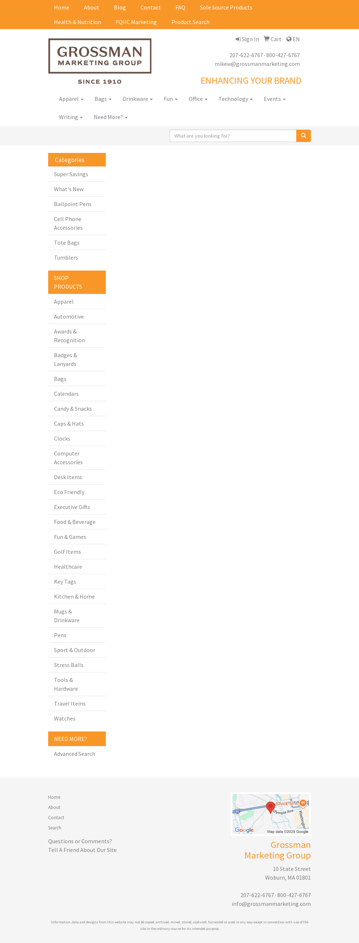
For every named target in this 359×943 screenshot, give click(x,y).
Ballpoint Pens (73, 204)
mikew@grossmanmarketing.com (257, 63)
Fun (171, 98)
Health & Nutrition (77, 21)
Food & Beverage (75, 521)
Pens (60, 635)
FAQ (180, 7)
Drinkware (138, 98)
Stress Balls (69, 664)
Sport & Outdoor (74, 650)
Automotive (69, 316)
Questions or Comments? (80, 841)
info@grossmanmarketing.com (271, 903)
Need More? (111, 117)
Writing (71, 117)
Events (275, 98)
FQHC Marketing (136, 21)
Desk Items (68, 477)
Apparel (71, 98)
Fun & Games (70, 536)
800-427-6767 (283, 55)
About (91, 7)
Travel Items (70, 703)
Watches (65, 718)
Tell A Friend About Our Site (82, 849)
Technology (236, 98)
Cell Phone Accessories (68, 223)
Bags (103, 98)
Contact (150, 7)
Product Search (190, 21)
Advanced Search (74, 753)
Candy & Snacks (73, 408)
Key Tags (65, 581)
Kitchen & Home (74, 596)
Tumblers (66, 257)
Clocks (62, 438)
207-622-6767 (246, 55)
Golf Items (67, 551)
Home (61, 7)
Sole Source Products (226, 7)
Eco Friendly (69, 492)
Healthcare (68, 566)
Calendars (66, 393)
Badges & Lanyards (65, 359)
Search (54, 828)
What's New (69, 189)
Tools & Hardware (66, 684)
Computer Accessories (68, 458)
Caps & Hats (69, 423)
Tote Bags (67, 242)
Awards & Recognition (69, 336)
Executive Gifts (72, 506)
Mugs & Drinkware (67, 616)
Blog (120, 7)
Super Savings (71, 174)
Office (198, 98)
